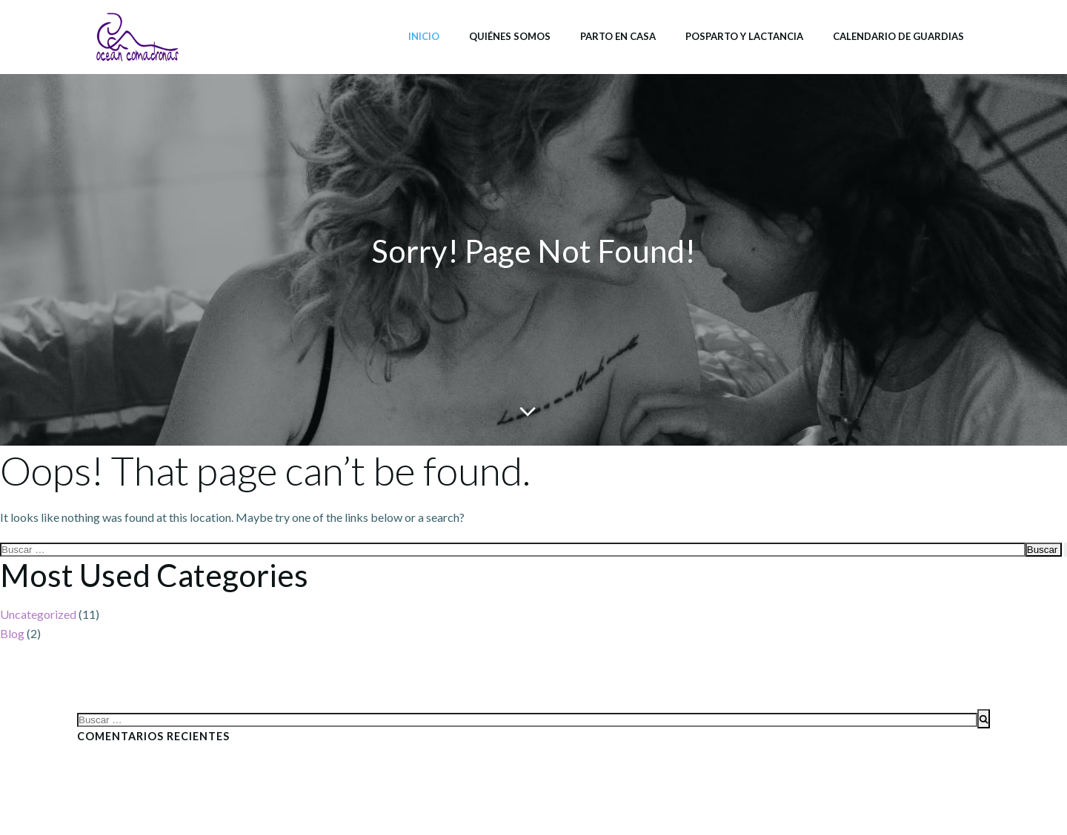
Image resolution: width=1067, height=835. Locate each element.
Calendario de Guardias (898, 36)
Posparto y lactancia (744, 36)
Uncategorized (38, 614)
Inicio (423, 36)
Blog (12, 633)
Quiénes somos (510, 36)
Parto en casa (618, 36)
